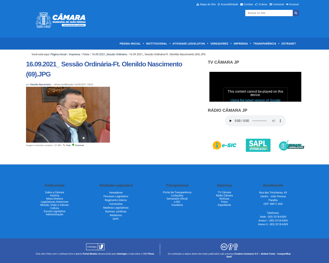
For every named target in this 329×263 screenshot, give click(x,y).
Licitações (177, 195)
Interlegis (122, 253)
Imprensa (241, 43)
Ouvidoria (177, 204)
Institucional (156, 43)
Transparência (264, 43)
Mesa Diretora (54, 198)
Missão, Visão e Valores (54, 204)
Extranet (289, 43)
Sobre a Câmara (54, 192)
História (54, 195)
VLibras (262, 4)
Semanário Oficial (177, 198)
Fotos (85, 54)
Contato (248, 4)
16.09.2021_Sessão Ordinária (109, 54)
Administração (54, 214)
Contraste (278, 4)
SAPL (116, 218)
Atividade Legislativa (188, 43)
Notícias (224, 198)
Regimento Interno (116, 200)
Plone (151, 253)
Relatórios (116, 215)
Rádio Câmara (224, 195)
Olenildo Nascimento (40, 84)
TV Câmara (224, 192)
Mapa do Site (208, 4)
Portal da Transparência (177, 192)
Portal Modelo (90, 253)
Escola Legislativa (54, 211)
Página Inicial (130, 43)
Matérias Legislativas (116, 207)
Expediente (224, 204)
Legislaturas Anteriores (54, 201)
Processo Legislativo (115, 196)
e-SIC (177, 201)
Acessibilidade (229, 4)
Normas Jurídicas (116, 211)
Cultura (54, 208)
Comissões (116, 203)
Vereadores (219, 43)
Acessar (294, 4)
